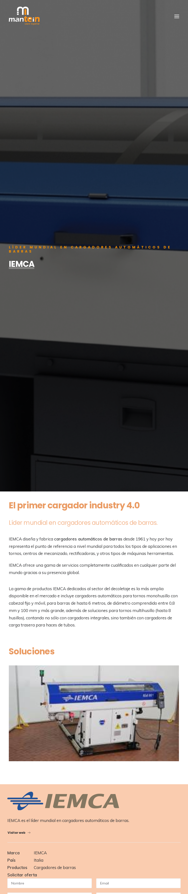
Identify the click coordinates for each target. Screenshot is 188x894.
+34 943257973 (32, 818)
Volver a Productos (94, 630)
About (21, 671)
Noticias (23, 687)
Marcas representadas (35, 745)
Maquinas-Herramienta (36, 721)
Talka (171, 864)
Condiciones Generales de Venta (135, 864)
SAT (20, 737)
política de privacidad (62, 570)
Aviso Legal (99, 864)
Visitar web (19, 438)
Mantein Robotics (31, 729)
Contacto (24, 695)
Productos (25, 679)
